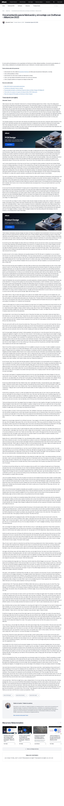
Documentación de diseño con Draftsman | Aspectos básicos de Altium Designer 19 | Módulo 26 (26, 90)
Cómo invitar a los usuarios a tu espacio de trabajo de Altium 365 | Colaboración (22, 92)
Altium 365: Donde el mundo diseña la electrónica (15, 86)
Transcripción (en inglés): (11, 97)
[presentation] (61, 722)
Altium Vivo (8, 10)
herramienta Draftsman (24, 71)
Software (20, 5)
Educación (48, 1)
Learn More (8, 144)
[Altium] (4, 2)
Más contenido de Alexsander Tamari (20, 714)
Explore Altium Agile (36, 694)
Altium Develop (22, 1)
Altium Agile (30, 1)
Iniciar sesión (59, 1)
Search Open (53, 2)
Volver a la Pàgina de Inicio (33, 748)
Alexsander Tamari (9, 22)
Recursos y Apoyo (39, 1)
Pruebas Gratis (37, 5)
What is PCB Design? (8, 694)
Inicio (3, 5)
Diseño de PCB (11, 5)
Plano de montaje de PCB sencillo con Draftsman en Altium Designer (19, 94)
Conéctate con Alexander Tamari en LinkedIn (14, 88)
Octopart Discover (13, 1)
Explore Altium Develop (21, 694)
